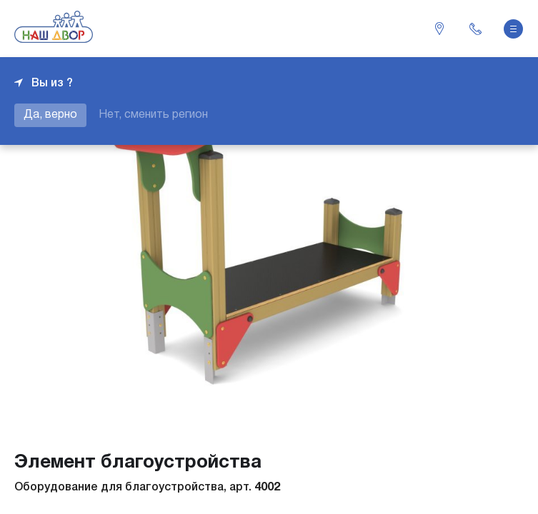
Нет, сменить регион (153, 115)
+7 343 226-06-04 (475, 28)
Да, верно (50, 115)
